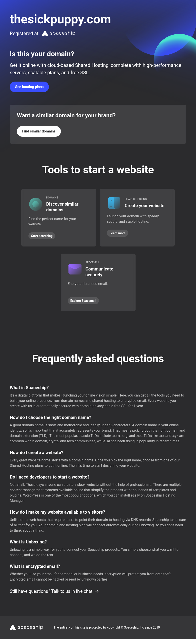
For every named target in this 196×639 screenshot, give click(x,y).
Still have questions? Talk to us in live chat (54, 591)
